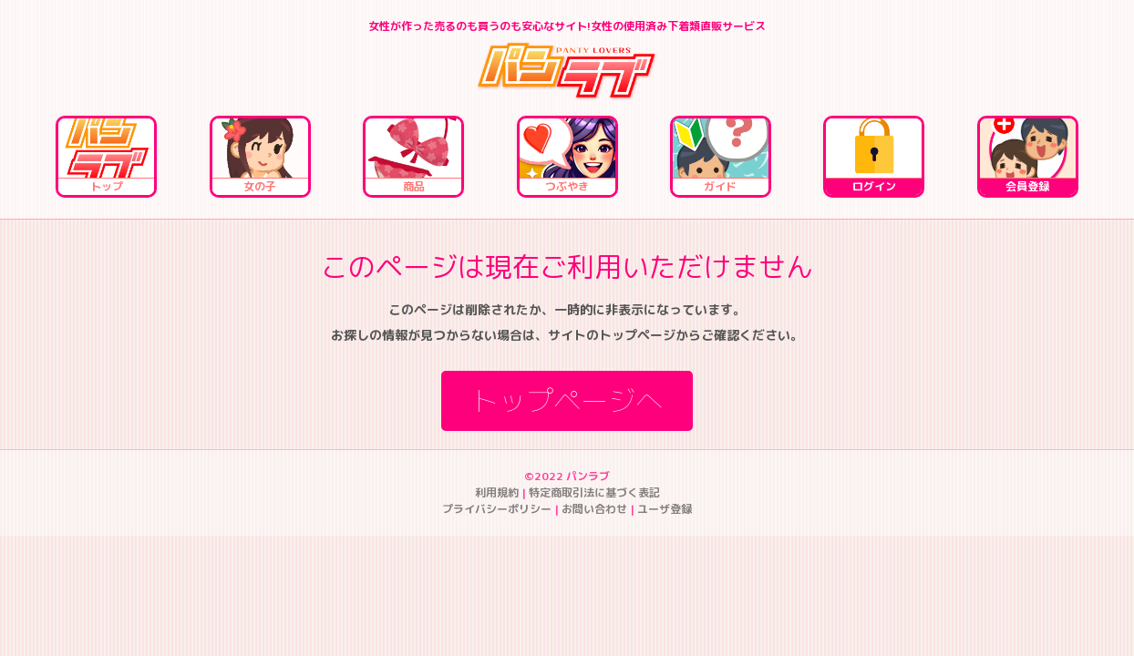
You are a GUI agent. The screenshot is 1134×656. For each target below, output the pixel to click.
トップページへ (567, 401)
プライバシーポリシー (497, 509)
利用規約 (497, 492)
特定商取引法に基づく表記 (594, 492)
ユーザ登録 (664, 509)
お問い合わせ (594, 509)
